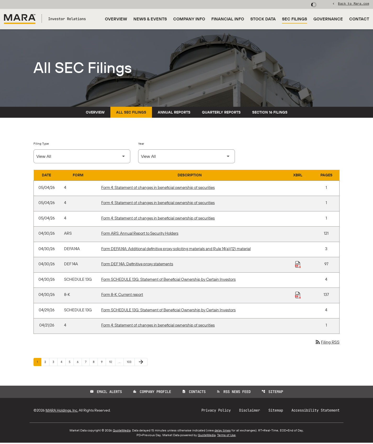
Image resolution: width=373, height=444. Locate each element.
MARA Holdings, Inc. (62, 411)
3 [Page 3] (55, 363)
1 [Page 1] (39, 363)
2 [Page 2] (46, 363)
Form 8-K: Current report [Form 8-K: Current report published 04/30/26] (122, 295)
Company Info (189, 18)
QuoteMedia (122, 432)
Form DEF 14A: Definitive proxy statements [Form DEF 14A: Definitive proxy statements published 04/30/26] (137, 265)
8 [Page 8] (95, 363)
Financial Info (227, 18)
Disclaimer (249, 411)
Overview (116, 18)
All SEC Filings (131, 113)
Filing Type (41, 145)
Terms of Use (226, 436)
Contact (359, 18)
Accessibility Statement (315, 411)
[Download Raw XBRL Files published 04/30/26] (298, 265)
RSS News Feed (234, 393)
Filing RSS (327, 343)
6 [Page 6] (79, 363)
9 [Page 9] (103, 363)
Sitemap (272, 393)
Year (141, 145)
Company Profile (152, 393)
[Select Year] (186, 157)
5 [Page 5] (71, 363)
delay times (222, 432)
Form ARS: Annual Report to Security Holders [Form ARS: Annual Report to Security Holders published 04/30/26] (139, 234)
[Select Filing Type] (81, 157)
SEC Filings (294, 18)
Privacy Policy (216, 411)
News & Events (150, 18)
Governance (328, 18)
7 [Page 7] (87, 363)
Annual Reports (174, 113)
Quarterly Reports (221, 113)
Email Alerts (106, 393)
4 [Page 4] (63, 363)
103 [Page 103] (130, 363)
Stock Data (263, 18)
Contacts (194, 393)
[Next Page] (141, 363)
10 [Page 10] (112, 363)
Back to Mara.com (353, 4)
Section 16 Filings (269, 113)
